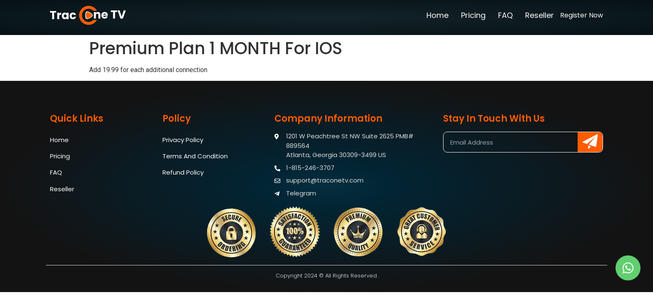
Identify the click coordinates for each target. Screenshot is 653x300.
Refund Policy (183, 173)
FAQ (505, 15)
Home (437, 15)
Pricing (473, 15)
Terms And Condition (195, 156)
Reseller (539, 15)
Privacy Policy (182, 139)
